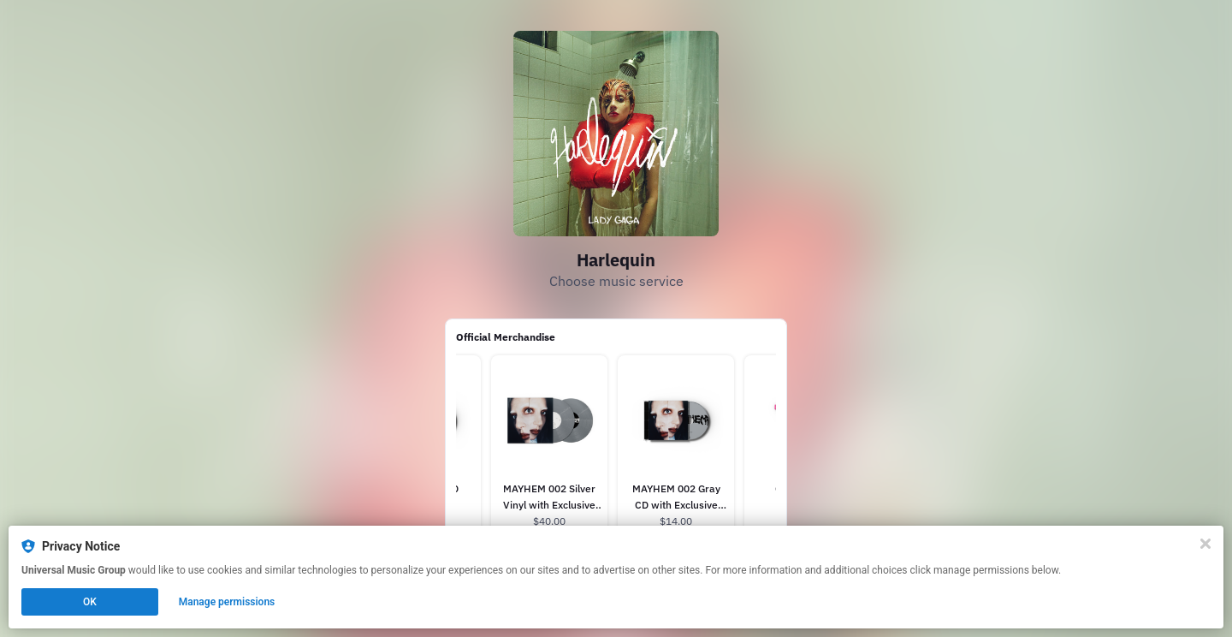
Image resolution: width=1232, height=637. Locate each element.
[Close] (1205, 543)
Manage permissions (227, 602)
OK (90, 602)
